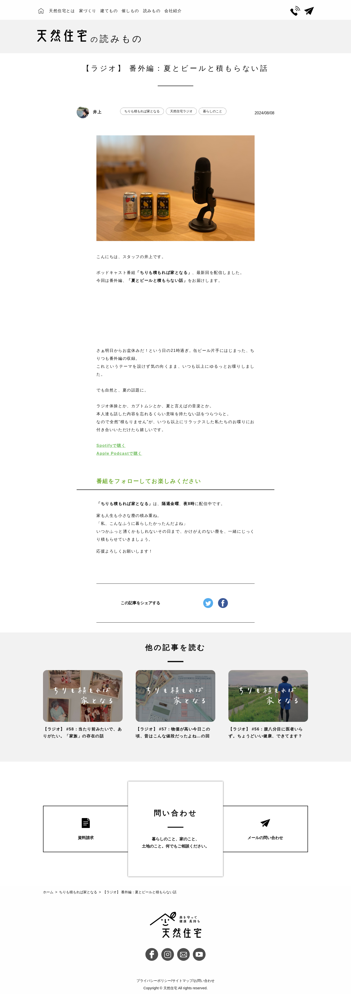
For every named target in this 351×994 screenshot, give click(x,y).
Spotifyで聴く (111, 445)
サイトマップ (182, 981)
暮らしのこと (212, 111)
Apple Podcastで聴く (119, 453)
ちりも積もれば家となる (142, 111)
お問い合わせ (204, 981)
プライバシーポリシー (153, 981)
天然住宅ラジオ (181, 111)
